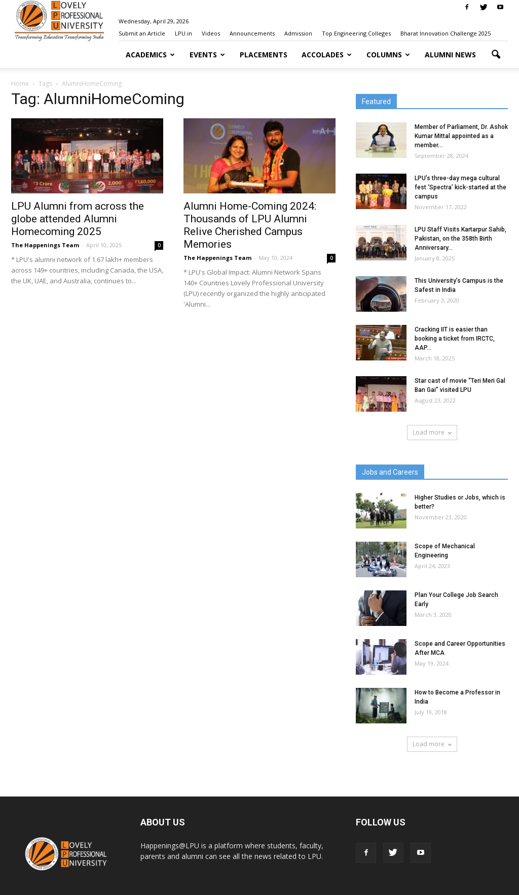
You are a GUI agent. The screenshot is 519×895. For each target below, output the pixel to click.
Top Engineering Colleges (356, 33)
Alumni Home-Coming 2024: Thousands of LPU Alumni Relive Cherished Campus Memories (249, 225)
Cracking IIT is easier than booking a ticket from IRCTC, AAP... (455, 338)
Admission (298, 33)
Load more (432, 432)
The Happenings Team (45, 245)
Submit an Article (142, 33)
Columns (388, 54)
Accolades (327, 54)
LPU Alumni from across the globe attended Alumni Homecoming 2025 (77, 219)
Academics (150, 54)
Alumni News (450, 54)
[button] (496, 55)
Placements (263, 54)
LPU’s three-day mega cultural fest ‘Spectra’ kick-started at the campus (460, 187)
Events (207, 54)
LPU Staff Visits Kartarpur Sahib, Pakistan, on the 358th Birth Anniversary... (460, 238)
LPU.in (183, 33)
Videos (211, 33)
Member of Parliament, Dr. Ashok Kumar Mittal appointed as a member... (461, 136)
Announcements (252, 33)
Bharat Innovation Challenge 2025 (445, 33)
